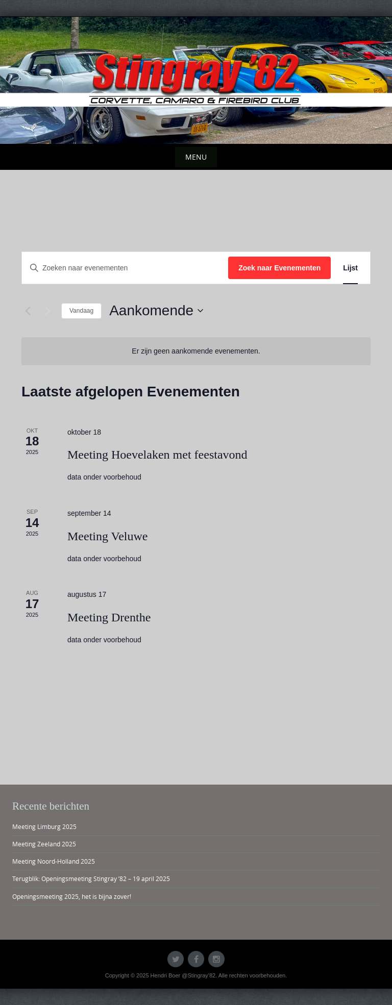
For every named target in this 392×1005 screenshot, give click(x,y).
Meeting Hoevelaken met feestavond (157, 454)
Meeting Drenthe (109, 617)
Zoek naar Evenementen (279, 268)
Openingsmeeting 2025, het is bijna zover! (71, 896)
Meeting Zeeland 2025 (44, 844)
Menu (196, 157)
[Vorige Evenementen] (27, 311)
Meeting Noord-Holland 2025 (53, 861)
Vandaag (81, 310)
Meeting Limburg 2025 (44, 826)
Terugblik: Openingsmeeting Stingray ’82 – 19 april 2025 (91, 878)
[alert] (196, 351)
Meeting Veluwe (107, 536)
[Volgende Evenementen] (47, 311)
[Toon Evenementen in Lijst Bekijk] (350, 268)
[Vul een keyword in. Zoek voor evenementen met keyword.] (125, 268)
